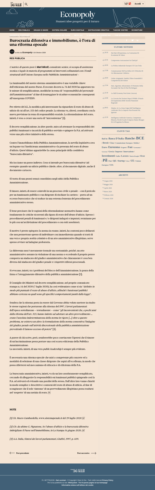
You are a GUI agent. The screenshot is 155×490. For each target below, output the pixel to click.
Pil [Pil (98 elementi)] (105, 160)
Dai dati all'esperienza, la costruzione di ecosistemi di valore (125, 54)
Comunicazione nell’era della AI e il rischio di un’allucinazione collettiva (127, 72)
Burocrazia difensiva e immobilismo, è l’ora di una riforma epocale (52, 42)
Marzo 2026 (108, 191)
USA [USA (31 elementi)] (111, 165)
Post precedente (19, 453)
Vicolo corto (40, 35)
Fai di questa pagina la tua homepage (93, 483)
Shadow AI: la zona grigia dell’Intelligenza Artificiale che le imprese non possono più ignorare (126, 110)
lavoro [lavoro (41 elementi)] (124, 156)
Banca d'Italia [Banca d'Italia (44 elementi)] (116, 138)
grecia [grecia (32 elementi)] (111, 151)
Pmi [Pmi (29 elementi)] (110, 161)
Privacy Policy (107, 480)
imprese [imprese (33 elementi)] (118, 151)
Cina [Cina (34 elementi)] (112, 143)
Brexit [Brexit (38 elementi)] (105, 143)
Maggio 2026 (108, 184)
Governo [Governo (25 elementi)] (104, 151)
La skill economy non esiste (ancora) (124, 93)
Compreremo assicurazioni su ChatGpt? (124, 60)
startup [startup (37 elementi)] (121, 161)
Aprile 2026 (108, 188)
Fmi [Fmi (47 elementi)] (130, 147)
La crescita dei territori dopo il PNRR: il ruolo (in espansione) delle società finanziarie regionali (127, 101)
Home (11, 30)
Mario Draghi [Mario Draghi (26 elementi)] (134, 156)
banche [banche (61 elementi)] (130, 138)
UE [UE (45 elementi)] (132, 160)
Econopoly (77, 14)
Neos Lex (78, 35)
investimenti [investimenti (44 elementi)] (108, 156)
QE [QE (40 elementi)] (114, 161)
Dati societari (61, 480)
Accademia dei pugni (60, 35)
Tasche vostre (120, 30)
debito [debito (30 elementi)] (136, 143)
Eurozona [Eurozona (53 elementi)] (114, 147)
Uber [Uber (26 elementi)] (127, 161)
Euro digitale (77, 30)
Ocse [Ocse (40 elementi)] (142, 156)
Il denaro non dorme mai (99, 35)
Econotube (137, 30)
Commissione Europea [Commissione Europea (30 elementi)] (123, 143)
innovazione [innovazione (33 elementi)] (128, 151)
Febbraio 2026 (108, 195)
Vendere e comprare (19, 35)
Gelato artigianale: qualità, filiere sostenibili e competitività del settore (127, 79)
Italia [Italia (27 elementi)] (118, 156)
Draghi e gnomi (41, 30)
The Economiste (122, 35)
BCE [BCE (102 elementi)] (140, 138)
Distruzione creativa (98, 30)
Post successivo (86, 453)
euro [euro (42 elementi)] (104, 147)
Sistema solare (59, 30)
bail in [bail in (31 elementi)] (104, 139)
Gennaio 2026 (108, 199)
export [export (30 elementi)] (123, 147)
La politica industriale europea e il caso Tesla (126, 66)
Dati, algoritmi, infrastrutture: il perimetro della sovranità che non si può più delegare (127, 87)
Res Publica (24, 30)
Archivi (123, 175)
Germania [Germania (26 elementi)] (137, 147)
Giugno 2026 (108, 181)
